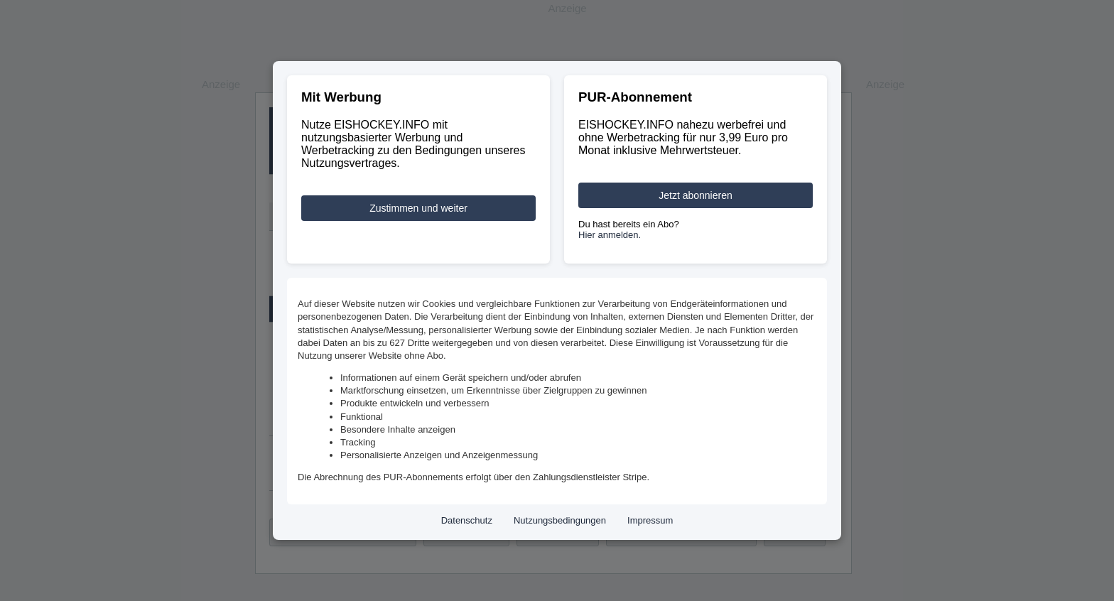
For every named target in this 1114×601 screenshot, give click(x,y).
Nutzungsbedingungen (560, 520)
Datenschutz (466, 520)
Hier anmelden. (609, 234)
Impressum (650, 520)
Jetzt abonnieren (695, 195)
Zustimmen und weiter (418, 208)
